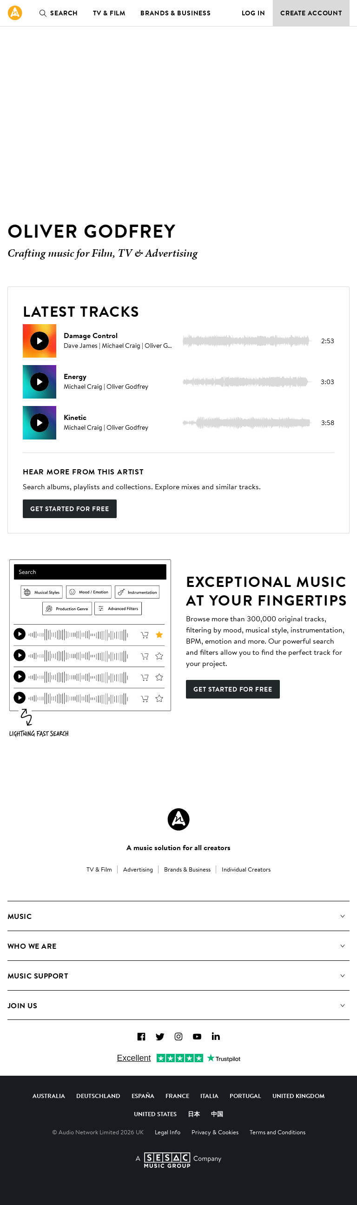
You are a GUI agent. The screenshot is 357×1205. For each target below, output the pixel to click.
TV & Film (109, 13)
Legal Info (167, 1132)
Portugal (245, 1096)
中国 (217, 1114)
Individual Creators (246, 869)
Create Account (311, 13)
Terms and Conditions (277, 1132)
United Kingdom (298, 1096)
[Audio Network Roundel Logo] (178, 819)
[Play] (39, 341)
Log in (253, 13)
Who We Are (32, 946)
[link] (14, 13)
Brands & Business (175, 13)
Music (19, 916)
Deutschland (98, 1096)
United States (155, 1114)
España (143, 1096)
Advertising (138, 869)
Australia (49, 1096)
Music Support (37, 976)
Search (56, 13)
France (177, 1096)
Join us (22, 1005)
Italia (209, 1096)
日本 (194, 1114)
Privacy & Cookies (215, 1132)
